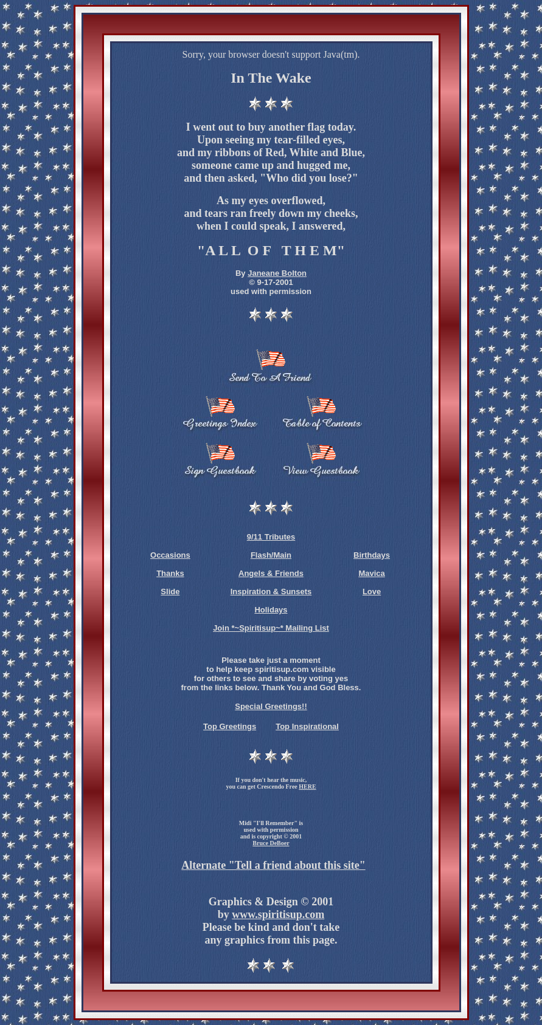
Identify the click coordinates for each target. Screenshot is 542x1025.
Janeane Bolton (277, 273)
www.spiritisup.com (278, 914)
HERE (307, 786)
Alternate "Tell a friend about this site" (273, 865)
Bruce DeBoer (270, 843)
